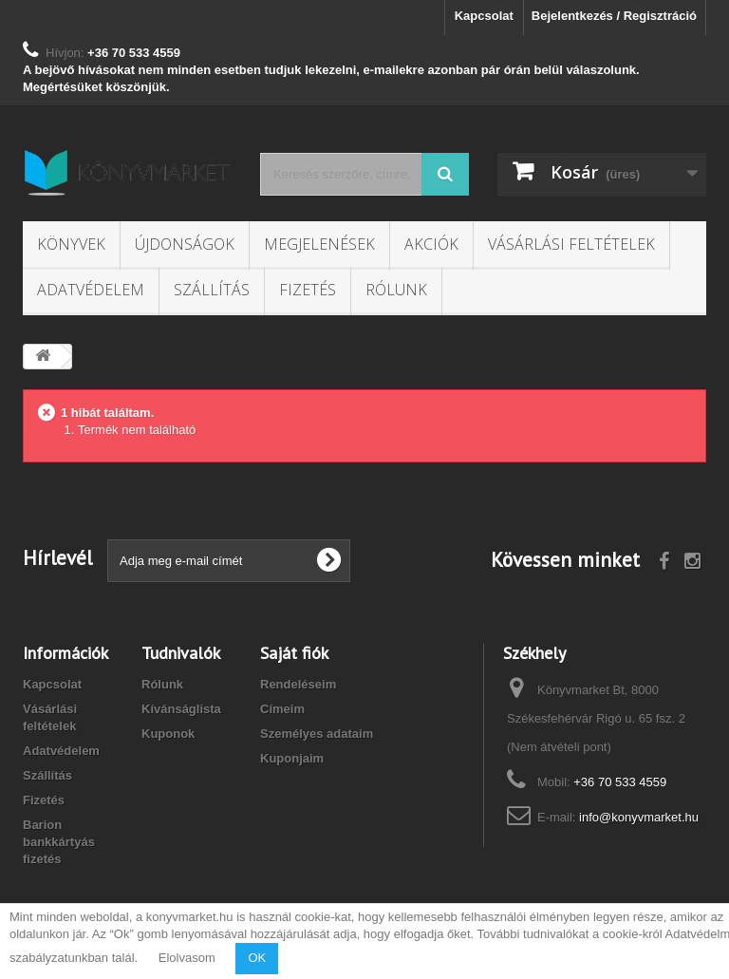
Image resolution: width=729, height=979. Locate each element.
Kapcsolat (484, 16)
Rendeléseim (298, 684)
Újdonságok (184, 244)
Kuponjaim (292, 758)
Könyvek (71, 244)
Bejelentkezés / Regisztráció (614, 16)
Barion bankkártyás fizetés (59, 842)
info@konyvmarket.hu (639, 817)
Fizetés (307, 289)
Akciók (431, 244)
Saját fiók (294, 653)
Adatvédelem (90, 289)
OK (257, 958)
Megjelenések (319, 244)
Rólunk (396, 289)
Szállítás (212, 289)
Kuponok (168, 733)
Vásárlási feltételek (571, 244)
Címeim (282, 709)
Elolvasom (187, 958)
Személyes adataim (316, 733)
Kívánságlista (181, 709)
